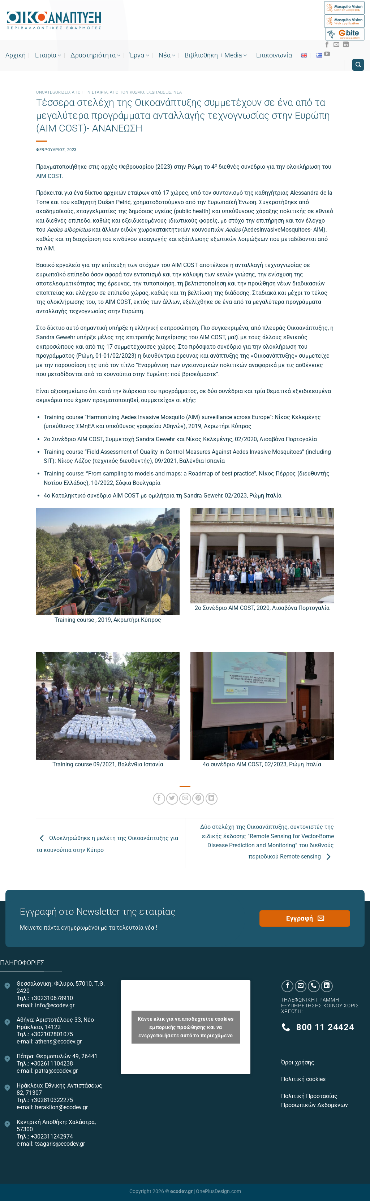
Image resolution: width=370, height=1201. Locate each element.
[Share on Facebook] (159, 799)
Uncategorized (52, 92)
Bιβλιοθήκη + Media (216, 55)
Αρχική (15, 55)
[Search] (358, 65)
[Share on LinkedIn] (212, 799)
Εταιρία (48, 55)
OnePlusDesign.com (218, 1191)
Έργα (139, 55)
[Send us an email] (336, 45)
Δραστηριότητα (95, 55)
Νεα (177, 92)
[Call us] (314, 986)
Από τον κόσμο (127, 92)
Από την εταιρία (90, 92)
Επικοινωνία (274, 55)
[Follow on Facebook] (327, 45)
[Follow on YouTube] (327, 54)
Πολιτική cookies (304, 1079)
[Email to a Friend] (185, 799)
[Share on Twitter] (172, 799)
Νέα (167, 55)
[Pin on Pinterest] (198, 799)
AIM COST (49, 176)
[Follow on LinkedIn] (346, 45)
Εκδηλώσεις (159, 92)
